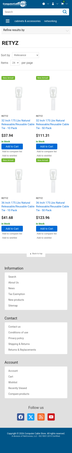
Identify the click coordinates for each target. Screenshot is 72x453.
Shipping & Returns (19, 344)
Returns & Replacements (22, 349)
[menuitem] (46, 4)
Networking (50, 21)
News (11, 288)
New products (16, 299)
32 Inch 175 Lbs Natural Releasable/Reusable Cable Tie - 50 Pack (52, 124)
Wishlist (12, 382)
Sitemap (13, 305)
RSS (41, 417)
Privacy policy (16, 338)
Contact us (14, 326)
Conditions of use (18, 332)
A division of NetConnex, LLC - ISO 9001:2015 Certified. (36, 436)
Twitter (31, 417)
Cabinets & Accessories (28, 21)
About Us (13, 282)
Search (12, 276)
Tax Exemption (16, 294)
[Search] (65, 12)
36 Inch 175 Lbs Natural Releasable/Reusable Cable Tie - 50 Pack (52, 206)
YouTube (51, 417)
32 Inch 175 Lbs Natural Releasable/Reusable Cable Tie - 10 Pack (17, 124)
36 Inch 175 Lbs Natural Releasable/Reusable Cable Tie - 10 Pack (17, 206)
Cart (10, 376)
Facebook (20, 417)
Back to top (37, 253)
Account (13, 370)
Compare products (18, 393)
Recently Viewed (17, 388)
